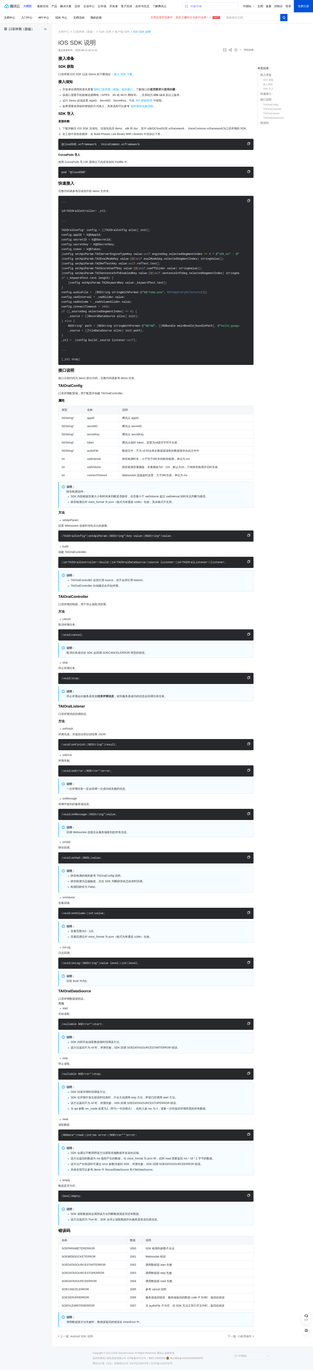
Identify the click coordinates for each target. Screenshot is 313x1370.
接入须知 (268, 84)
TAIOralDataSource (273, 117)
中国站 (247, 6)
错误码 (264, 122)
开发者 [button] (113, 6)
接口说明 (265, 99)
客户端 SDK (122, 31)
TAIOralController (272, 109)
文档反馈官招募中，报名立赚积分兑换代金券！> (185, 17)
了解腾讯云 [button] (159, 6)
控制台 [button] (278, 6)
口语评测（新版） (21, 29)
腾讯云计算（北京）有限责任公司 (111, 1363)
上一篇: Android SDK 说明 (76, 1336)
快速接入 (265, 93)
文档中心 (9, 17)
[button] (27, 6)
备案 (268, 6)
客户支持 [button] (126, 6)
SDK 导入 (268, 88)
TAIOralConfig (270, 104)
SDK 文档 (105, 31)
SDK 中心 (61, 17)
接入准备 (265, 74)
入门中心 (26, 17)
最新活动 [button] (42, 6)
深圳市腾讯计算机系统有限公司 (109, 1358)
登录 (288, 6)
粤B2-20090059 (157, 1358)
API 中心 (43, 17)
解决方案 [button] (65, 6)
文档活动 (78, 17)
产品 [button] (54, 6)
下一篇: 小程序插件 (240, 1336)
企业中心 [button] (89, 6)
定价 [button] (77, 6)
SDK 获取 (268, 80)
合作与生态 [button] (142, 6)
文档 (260, 6)
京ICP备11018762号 (161, 1363)
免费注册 (303, 6)
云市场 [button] (102, 6)
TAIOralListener (271, 113)
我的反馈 (96, 17)
